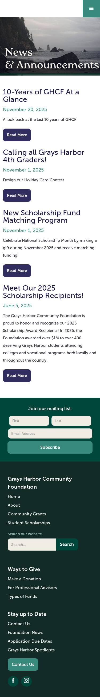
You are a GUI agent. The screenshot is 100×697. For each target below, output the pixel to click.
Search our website (25, 534)
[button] (91, 8)
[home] (23, 5)
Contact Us (23, 664)
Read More (17, 135)
